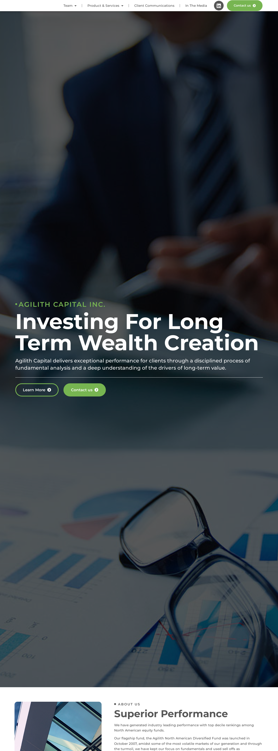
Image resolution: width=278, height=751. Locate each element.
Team (70, 7)
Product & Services (105, 7)
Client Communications (154, 7)
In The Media (196, 7)
